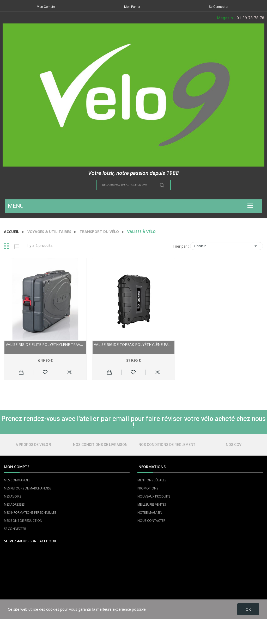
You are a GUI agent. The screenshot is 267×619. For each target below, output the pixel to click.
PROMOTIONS (147, 488)
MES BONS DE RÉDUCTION (23, 520)
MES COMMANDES (17, 480)
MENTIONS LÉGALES (151, 480)
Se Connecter (218, 7)
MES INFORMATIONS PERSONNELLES (30, 512)
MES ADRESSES (14, 504)
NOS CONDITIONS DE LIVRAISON (100, 445)
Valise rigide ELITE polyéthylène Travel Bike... (45, 344)
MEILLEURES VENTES (151, 504)
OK (248, 609)
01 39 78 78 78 (250, 18)
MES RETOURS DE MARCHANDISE (27, 488)
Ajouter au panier (21, 372)
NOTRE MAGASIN (149, 512)
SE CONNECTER (15, 528)
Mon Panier (132, 7)
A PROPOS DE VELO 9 (33, 445)
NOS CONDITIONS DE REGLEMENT (166, 445)
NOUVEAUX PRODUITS (153, 496)
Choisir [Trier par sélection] (226, 246)
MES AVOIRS (12, 496)
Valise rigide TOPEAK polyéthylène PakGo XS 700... (133, 344)
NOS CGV (233, 445)
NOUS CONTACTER (151, 520)
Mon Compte (46, 7)
